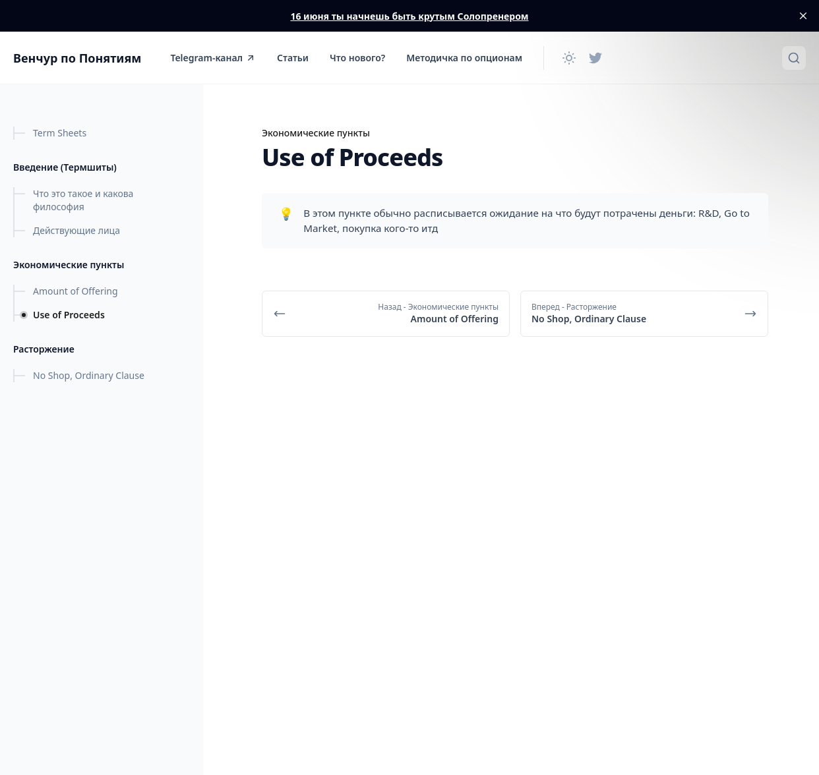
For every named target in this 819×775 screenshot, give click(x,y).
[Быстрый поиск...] (794, 58)
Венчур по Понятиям (77, 58)
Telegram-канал (213, 57)
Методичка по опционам (464, 57)
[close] (803, 15)
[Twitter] (595, 58)
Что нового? (357, 57)
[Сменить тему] (569, 58)
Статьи (293, 57)
